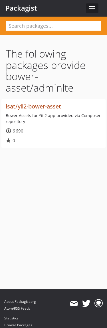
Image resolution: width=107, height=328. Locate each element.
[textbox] (53, 26)
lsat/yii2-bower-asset (33, 106)
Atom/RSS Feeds (17, 308)
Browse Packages (18, 325)
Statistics (11, 318)
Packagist (21, 8)
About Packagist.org (20, 301)
